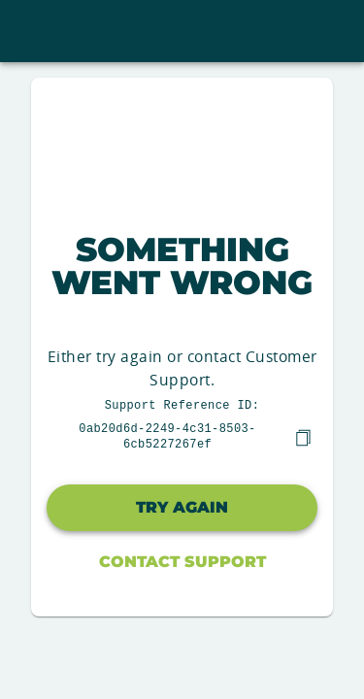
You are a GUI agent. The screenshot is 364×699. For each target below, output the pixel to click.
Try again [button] (182, 505)
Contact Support (182, 559)
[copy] (302, 435)
